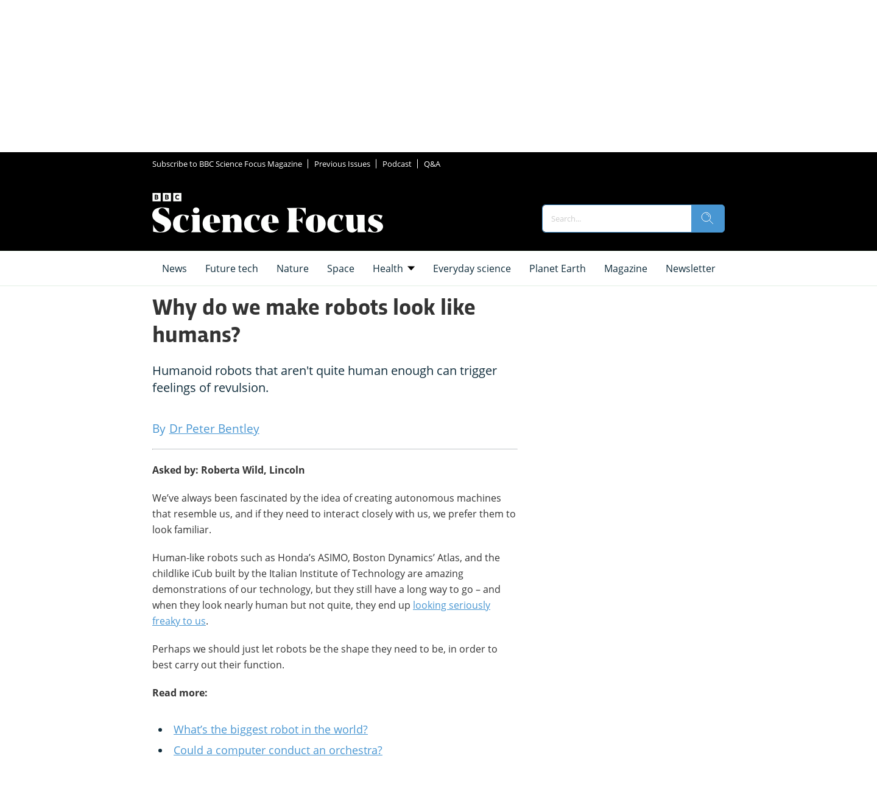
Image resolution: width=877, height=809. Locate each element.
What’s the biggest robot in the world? (271, 729)
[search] (707, 219)
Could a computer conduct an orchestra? (278, 750)
